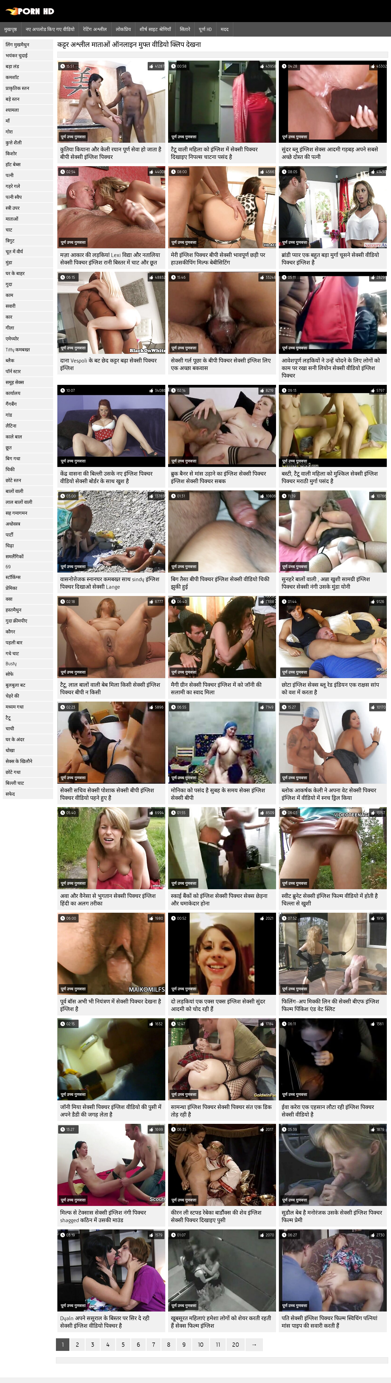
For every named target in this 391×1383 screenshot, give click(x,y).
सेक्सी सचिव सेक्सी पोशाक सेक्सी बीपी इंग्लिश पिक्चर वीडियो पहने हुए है (107, 794)
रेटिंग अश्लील (95, 29)
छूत (9, 447)
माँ (8, 121)
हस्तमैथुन (13, 610)
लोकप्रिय (123, 29)
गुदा (9, 284)
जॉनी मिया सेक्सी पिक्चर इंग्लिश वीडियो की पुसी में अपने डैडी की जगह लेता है (110, 1111)
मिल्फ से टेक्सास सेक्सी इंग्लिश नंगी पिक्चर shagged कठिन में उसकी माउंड (103, 1217)
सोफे (9, 674)
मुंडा (9, 262)
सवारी (10, 306)
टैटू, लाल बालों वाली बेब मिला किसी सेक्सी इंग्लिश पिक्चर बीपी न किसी (110, 689)
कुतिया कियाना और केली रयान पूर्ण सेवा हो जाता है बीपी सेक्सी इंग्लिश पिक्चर (110, 153)
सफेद (10, 794)
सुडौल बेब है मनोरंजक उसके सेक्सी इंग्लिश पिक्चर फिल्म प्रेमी (332, 1217)
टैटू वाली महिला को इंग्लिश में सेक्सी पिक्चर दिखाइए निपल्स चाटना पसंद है (214, 153)
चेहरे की (12, 696)
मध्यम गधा (14, 707)
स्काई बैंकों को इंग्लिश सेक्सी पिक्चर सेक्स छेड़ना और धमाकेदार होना (219, 900)
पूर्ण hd (205, 29)
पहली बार (14, 642)
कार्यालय (13, 393)
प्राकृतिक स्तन (17, 88)
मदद (225, 29)
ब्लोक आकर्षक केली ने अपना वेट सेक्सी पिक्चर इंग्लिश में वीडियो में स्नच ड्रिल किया (329, 794)
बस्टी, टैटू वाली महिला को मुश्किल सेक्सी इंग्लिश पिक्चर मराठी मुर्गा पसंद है (330, 478)
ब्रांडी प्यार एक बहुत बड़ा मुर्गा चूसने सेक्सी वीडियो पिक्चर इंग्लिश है (330, 259)
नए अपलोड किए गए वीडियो (50, 29)
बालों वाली (14, 491)
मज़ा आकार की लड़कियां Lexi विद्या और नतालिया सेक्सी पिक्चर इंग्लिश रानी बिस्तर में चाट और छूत (110, 259)
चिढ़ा (10, 546)
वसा (9, 599)
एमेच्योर (12, 339)
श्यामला (12, 110)
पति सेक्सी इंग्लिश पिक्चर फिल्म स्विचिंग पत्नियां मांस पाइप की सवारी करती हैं (329, 1322)
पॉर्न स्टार (13, 371)
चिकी (10, 469)
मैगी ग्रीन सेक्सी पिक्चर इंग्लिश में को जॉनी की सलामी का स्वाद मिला (216, 689)
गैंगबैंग (11, 404)
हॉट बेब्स (13, 164)
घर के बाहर (15, 273)
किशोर (11, 153)
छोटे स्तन (13, 480)
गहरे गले (13, 186)
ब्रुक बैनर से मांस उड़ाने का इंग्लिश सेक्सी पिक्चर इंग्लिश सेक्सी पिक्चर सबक (218, 478)
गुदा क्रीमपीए (16, 621)
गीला (10, 328)
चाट (9, 230)
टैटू (8, 718)
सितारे (185, 29)
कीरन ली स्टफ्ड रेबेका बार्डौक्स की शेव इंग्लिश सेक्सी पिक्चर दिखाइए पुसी (216, 1217)
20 (235, 1344)
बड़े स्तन (12, 99)
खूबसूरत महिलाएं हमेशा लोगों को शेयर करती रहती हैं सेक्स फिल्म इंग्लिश (221, 1322)
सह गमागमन (16, 513)
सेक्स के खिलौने (19, 761)
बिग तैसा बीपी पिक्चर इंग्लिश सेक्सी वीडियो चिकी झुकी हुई (220, 583)
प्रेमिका (11, 588)
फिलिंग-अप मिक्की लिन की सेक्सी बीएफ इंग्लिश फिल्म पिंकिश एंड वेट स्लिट (330, 1005)
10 (201, 1344)
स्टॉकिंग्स (13, 577)
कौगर (10, 632)
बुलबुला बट (15, 685)
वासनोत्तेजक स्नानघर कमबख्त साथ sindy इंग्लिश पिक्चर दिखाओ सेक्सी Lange (109, 583)
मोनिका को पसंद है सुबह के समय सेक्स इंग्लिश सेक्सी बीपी (218, 794)
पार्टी (9, 535)
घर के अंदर (15, 739)
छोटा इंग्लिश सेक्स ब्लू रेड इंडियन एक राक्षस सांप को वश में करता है (330, 689)
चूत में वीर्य (14, 251)
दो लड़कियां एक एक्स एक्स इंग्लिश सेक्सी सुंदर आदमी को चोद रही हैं (218, 1005)
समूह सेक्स (15, 382)
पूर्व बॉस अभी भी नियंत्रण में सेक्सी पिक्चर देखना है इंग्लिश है (110, 1005)
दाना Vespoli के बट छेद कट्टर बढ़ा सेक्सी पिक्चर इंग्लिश (108, 364)
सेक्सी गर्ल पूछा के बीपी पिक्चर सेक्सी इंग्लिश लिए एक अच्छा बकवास (221, 364)
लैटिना (11, 426)
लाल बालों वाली (19, 502)
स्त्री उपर (13, 208)
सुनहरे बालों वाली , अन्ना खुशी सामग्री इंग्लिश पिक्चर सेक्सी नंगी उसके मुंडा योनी (326, 583)
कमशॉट (12, 77)
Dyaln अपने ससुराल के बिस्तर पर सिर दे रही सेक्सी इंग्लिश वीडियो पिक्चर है (104, 1322)
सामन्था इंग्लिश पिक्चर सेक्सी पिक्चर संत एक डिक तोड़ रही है (221, 1111)
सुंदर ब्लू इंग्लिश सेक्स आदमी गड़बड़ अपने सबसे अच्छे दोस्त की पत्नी (330, 153)
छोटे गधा (13, 772)
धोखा (10, 750)
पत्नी (9, 175)
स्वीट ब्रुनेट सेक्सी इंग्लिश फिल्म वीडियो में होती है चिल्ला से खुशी (330, 900)
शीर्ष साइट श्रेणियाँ (155, 29)
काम (9, 295)
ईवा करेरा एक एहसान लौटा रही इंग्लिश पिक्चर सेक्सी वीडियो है (328, 1111)
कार (9, 317)
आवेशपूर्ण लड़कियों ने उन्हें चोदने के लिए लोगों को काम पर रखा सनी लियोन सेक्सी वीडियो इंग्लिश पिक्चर (331, 368)
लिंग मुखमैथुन (17, 44)
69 (8, 566)
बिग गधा (13, 458)
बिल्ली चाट (15, 783)
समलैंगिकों (14, 556)
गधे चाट (12, 653)
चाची (10, 728)
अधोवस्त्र (13, 524)
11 (218, 1344)
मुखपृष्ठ (10, 29)
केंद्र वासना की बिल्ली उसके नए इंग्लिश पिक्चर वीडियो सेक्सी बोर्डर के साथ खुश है (106, 478)
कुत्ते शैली (14, 143)
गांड (9, 415)
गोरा (9, 132)
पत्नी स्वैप (14, 197)
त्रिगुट (10, 241)
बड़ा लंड (12, 66)
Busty (11, 663)
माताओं (12, 219)
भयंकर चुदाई (16, 55)
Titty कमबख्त (18, 349)
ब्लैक (10, 360)
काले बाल (14, 437)
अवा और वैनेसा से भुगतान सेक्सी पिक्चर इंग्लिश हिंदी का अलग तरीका (108, 900)
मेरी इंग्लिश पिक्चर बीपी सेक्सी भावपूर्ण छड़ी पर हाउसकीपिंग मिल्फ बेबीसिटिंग (218, 259)
